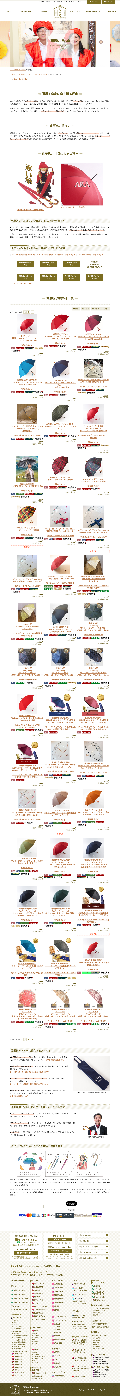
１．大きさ (15, 1320)
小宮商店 (35, 1290)
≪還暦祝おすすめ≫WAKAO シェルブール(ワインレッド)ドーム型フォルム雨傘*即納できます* (93, 339)
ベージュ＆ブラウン (18, 1375)
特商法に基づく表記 (98, 1348)
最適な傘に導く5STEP (19, 1317)
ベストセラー (97, 1289)
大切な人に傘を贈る (79, 1284)
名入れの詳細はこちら (20, 1096)
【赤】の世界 (17, 1362)
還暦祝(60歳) (57, 1295)
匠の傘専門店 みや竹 (18, 70)
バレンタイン (57, 1356)
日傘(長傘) (35, 1341)
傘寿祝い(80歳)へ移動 (25, 264)
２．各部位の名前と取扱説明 (20, 1335)
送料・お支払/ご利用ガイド (90, 1258)
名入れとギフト (76, 11)
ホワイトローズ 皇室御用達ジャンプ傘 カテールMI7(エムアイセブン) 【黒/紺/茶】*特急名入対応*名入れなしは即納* (28, 430)
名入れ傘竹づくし (78, 1321)
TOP (9, 11)
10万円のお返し (57, 1332)
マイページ (94, 1)
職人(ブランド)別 (37, 1281)
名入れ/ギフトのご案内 (88, 1247)
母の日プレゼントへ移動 (94, 277)
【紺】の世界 (17, 1359)
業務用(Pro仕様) (37, 1376)
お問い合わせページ (26, 1253)
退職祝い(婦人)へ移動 (48, 277)
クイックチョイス (79, 1295)
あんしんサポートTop (99, 1335)
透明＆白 (15, 1370)
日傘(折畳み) (35, 1344)
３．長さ (14, 1324)
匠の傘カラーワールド (19, 1351)
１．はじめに (15, 1333)
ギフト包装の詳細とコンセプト (24, 255)
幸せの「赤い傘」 (79, 1376)
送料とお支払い (97, 1338)
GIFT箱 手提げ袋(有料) (79, 1301)
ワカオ (35, 1303)
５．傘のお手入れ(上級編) (19, 1342)
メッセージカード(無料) (79, 1303)
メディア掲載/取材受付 (99, 1324)
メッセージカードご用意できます (90, 255)
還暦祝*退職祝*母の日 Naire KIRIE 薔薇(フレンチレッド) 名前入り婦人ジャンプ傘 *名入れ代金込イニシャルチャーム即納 (27, 1014)
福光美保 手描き (38, 1316)
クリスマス (57, 1367)
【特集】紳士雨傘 (18, 1294)
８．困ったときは (17, 1348)
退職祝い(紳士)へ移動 (25, 277)
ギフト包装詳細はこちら (55, 1060)
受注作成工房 (37, 1313)
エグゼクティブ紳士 (60, 1320)
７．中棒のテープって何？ (19, 1346)
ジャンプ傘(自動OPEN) (38, 1356)
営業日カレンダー (98, 1344)
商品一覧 (44, 11)
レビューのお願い (99, 1297)
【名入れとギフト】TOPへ (22, 283)
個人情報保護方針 (98, 1346)
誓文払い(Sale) (98, 1300)
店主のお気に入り (98, 1313)
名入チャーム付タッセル (79, 1326)
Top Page (16, 1275)
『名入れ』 (76, 1311)
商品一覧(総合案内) (18, 1281)
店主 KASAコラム (99, 1355)
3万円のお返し (57, 1326)
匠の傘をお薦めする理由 (19, 1309)
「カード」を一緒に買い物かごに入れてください (30, 1084)
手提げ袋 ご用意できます (65, 255)
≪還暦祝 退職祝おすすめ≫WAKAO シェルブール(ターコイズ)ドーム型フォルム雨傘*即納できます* (27, 384)
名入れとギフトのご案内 (37, 74)
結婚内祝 (56, 1324)
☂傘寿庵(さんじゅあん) (59, 1251)
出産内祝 (56, 1336)
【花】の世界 (17, 1367)
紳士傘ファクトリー (39, 1373)
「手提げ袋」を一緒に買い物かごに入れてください (31, 1072)
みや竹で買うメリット (99, 1310)
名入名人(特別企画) (78, 1324)
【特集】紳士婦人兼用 (19, 1298)
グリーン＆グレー (18, 1372)
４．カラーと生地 (17, 1326)
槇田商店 (35, 1297)
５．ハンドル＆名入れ (18, 1328)
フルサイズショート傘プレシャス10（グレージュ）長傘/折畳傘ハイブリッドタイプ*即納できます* (60, 815)
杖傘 (33, 1339)
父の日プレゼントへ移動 (71, 277)
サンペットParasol (38, 1319)
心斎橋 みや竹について (94, 11)
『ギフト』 (76, 1281)
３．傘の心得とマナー (18, 1338)
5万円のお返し (57, 1329)
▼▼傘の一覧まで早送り (19, 79)
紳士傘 (35, 1350)
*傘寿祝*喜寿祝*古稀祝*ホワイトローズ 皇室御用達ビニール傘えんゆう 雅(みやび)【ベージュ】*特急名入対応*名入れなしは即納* (60, 767)
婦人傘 (35, 1331)
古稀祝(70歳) (57, 1291)
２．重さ (14, 1322)
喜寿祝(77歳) (57, 1287)
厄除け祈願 (57, 1343)
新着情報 (96, 1286)
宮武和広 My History (98, 1315)
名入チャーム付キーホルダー (80, 1328)
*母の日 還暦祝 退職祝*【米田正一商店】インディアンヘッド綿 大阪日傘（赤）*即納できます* (93, 964)
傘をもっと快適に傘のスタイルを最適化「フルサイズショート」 (80, 1342)
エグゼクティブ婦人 (60, 1316)
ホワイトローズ (37, 1284)
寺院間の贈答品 (58, 1339)
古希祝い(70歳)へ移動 (71, 264)
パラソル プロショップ (38, 1378)
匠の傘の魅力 (26, 11)
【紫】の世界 (17, 1354)
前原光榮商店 (37, 1287)
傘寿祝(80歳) (57, 1284)
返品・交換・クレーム (99, 1342)
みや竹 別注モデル (38, 1310)
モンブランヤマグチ (39, 1306)
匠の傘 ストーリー (18, 1286)
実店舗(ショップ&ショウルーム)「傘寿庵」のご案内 (38, 1266)
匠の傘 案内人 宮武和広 (100, 1327)
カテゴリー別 (36, 1328)
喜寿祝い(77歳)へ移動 (48, 264)
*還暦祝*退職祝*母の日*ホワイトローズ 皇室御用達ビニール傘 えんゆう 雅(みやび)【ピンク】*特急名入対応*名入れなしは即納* (27, 814)
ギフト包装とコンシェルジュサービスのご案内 (43, 1275)
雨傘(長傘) (35, 1333)
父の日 (55, 1310)
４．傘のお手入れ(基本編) (19, 1340)
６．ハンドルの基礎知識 (18, 1344)
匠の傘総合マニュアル (19, 1331)
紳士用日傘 (35, 1363)
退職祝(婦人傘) (58, 1299)
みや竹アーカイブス (100, 1367)
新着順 (105, 309)
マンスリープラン (58, 1372)
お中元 (55, 1359)
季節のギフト (57, 1349)
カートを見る (108, 1)
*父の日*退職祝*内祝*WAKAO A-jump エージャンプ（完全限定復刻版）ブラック (60, 629)
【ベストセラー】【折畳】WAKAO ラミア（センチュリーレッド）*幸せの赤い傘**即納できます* (27, 340)
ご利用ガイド (111, 11)
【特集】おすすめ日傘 (19, 1302)
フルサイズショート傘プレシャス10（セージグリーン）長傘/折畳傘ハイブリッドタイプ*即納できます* (27, 863)
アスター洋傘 (37, 1300)
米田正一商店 (37, 1293)
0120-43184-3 (26, 1240)
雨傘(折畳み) (35, 1335)
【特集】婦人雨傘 (18, 1290)
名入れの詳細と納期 (45, 255)
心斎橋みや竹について (88, 1252)
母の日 (55, 1306)
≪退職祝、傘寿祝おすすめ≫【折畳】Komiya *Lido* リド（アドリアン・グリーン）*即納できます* (60, 428)
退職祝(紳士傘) (58, 1302)
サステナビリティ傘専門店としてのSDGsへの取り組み (80, 1368)
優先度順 (75, 309)
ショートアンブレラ (37, 1337)
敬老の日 (56, 1363)
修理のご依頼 (60, 1239)
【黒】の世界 (17, 1364)
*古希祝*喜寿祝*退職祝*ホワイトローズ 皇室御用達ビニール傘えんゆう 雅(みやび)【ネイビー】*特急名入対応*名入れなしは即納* (93, 768)
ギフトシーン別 (57, 1281)
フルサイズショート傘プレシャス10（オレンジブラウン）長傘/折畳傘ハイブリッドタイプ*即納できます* (93, 814)
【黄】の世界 (17, 1356)
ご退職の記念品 (58, 1376)
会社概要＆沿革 (97, 1321)
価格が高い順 (95, 309)
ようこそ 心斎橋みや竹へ (100, 1308)
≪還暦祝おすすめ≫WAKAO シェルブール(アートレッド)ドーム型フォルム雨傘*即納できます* (60, 338)
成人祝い (56, 1352)
